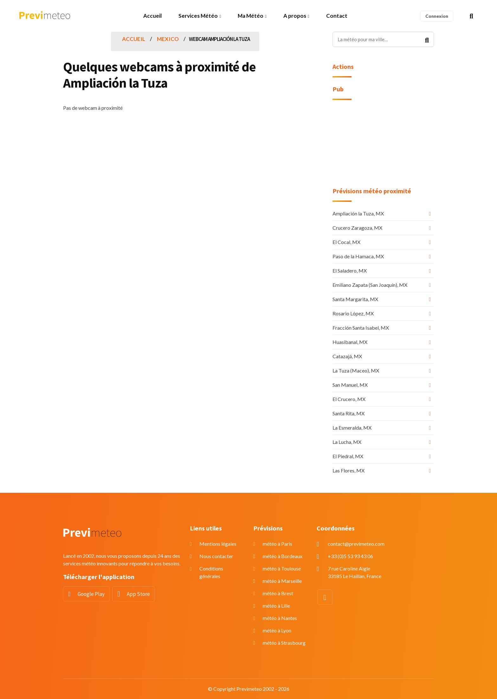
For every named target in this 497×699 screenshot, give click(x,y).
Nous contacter (216, 556)
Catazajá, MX (347, 356)
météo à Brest (278, 593)
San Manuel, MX (350, 385)
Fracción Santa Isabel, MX (360, 328)
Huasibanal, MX (349, 342)
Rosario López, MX (353, 313)
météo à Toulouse (282, 568)
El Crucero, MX (348, 399)
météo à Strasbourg (284, 643)
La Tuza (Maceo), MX (355, 370)
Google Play (91, 593)
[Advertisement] (383, 147)
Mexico (168, 39)
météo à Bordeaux (282, 556)
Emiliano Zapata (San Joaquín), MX (369, 285)
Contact (336, 15)
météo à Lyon (277, 630)
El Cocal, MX (346, 242)
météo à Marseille (282, 581)
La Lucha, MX (346, 442)
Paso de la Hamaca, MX (358, 256)
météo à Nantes (280, 618)
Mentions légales (217, 544)
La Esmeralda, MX (351, 428)
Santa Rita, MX (348, 413)
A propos (294, 15)
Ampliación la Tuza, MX (358, 213)
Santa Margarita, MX (355, 299)
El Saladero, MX (349, 270)
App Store (138, 593)
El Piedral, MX (347, 456)
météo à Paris (277, 544)
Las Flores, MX (348, 470)
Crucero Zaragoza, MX (357, 228)
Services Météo (198, 15)
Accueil (152, 15)
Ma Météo (250, 15)
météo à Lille (276, 606)
